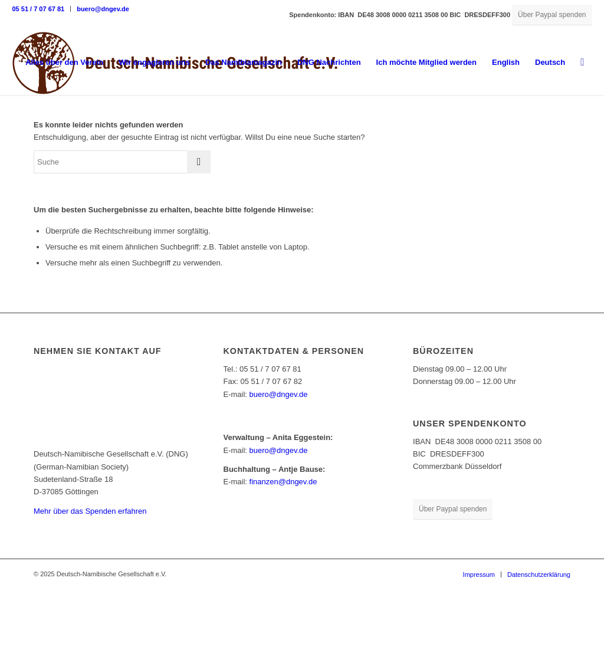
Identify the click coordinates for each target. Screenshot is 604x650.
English (506, 62)
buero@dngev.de (103, 8)
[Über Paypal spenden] (552, 15)
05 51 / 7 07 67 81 (38, 8)
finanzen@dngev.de (283, 481)
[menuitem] (41, 9)
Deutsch (550, 62)
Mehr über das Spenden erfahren (90, 511)
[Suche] (582, 62)
